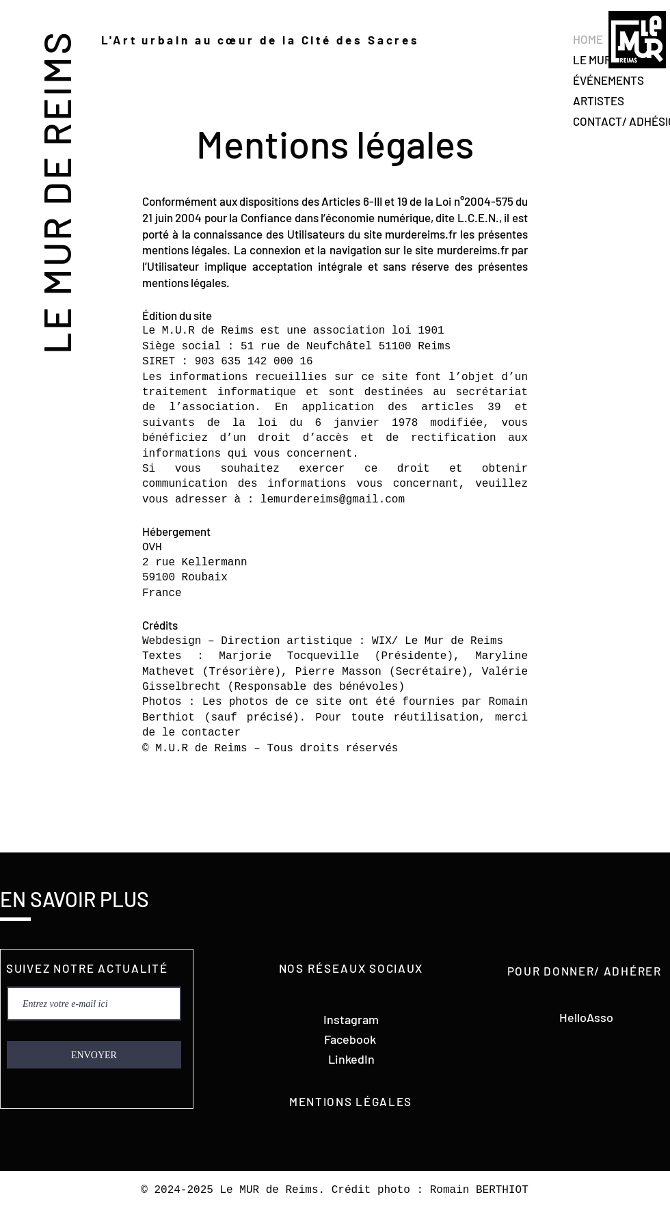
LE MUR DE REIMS (56, 191)
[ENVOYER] (94, 1054)
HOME (588, 39)
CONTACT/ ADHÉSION (621, 121)
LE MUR (592, 59)
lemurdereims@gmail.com (332, 500)
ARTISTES (598, 100)
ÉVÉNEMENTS (608, 80)
